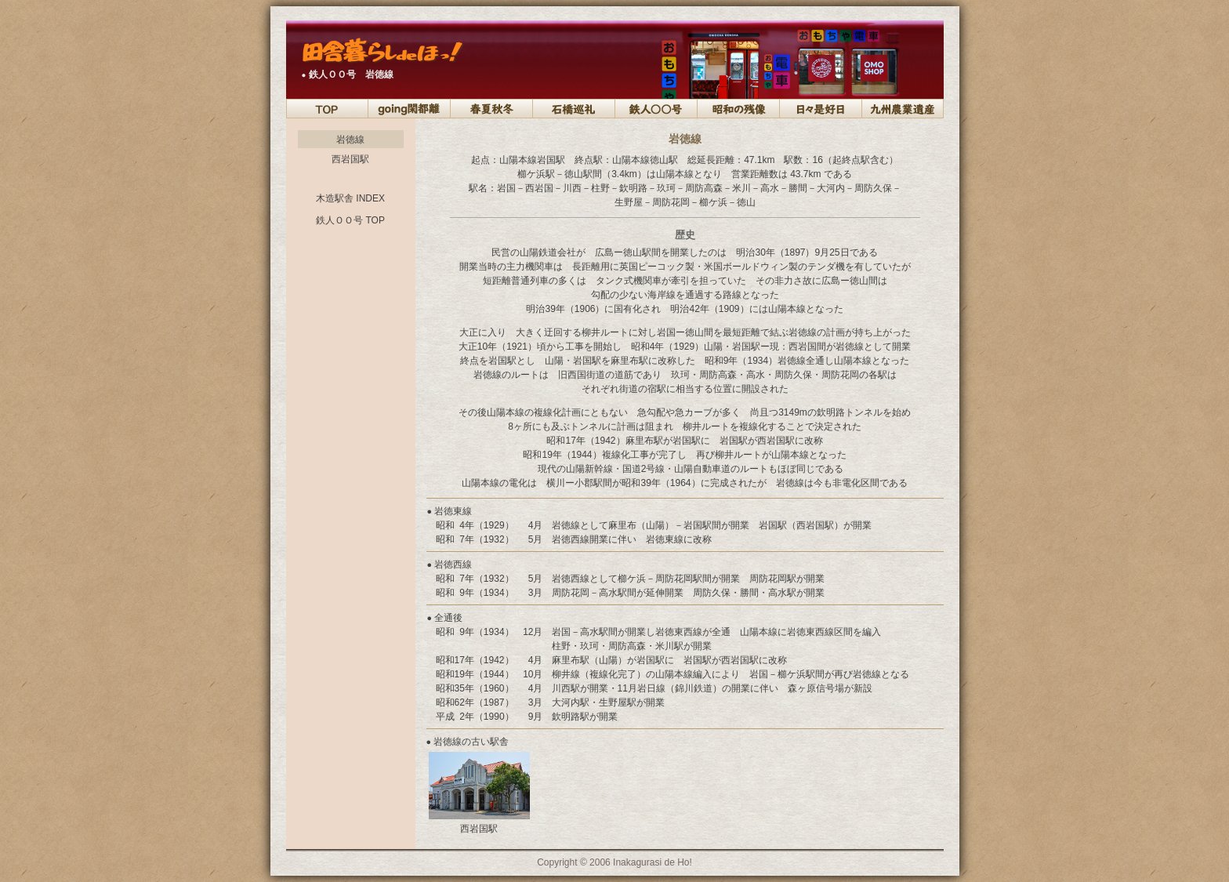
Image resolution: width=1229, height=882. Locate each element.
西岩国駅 (350, 159)
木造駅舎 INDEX (350, 198)
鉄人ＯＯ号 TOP (350, 220)
